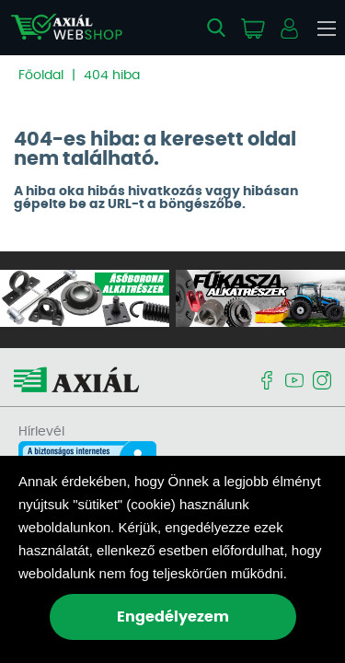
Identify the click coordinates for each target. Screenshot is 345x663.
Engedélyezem (173, 617)
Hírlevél (41, 431)
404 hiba (112, 75)
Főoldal (40, 75)
